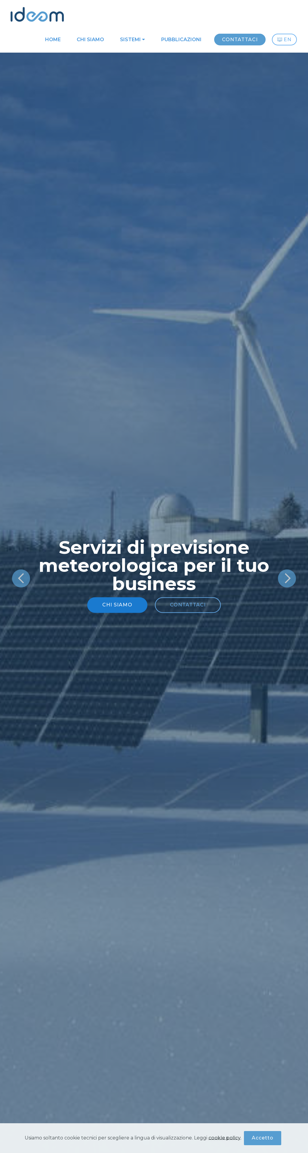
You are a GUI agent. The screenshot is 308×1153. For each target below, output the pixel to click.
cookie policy (224, 1139)
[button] (21, 578)
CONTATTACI (240, 39)
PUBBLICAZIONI (181, 39)
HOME (53, 39)
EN (284, 39)
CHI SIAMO (90, 39)
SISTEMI (130, 39)
